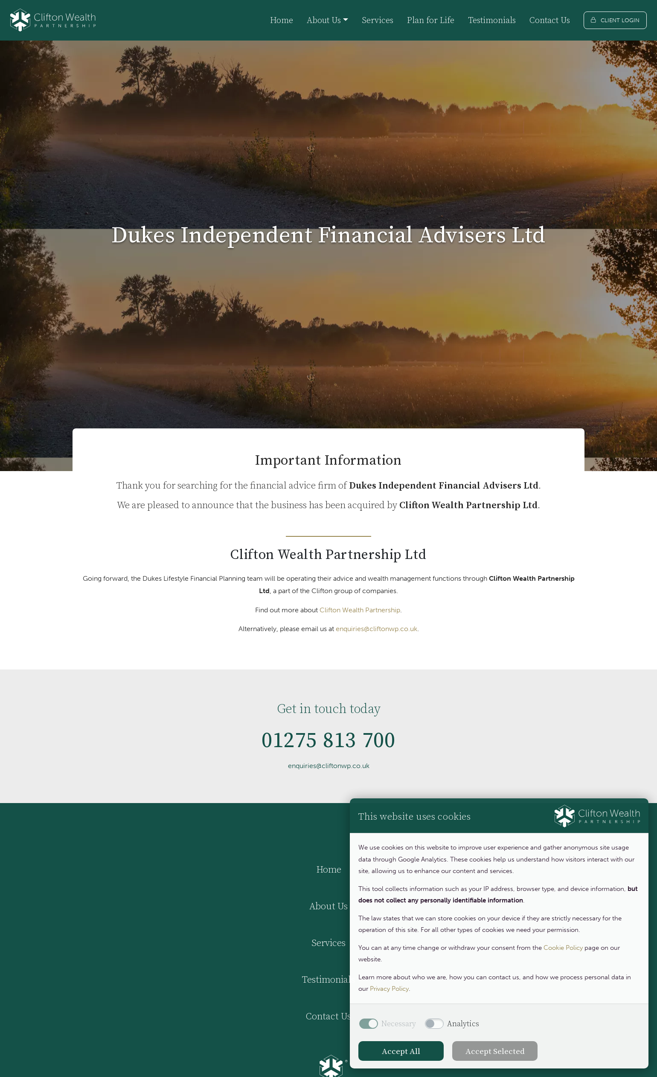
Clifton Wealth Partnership (360, 610)
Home (281, 20)
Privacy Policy (389, 989)
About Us (328, 905)
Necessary (398, 1024)
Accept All (401, 1051)
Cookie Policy (563, 948)
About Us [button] (324, 20)
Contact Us (549, 20)
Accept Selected (495, 1051)
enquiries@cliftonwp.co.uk (376, 629)
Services (377, 20)
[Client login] (615, 20)
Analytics (463, 1024)
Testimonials (492, 20)
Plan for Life (430, 20)
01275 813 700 (329, 755)
